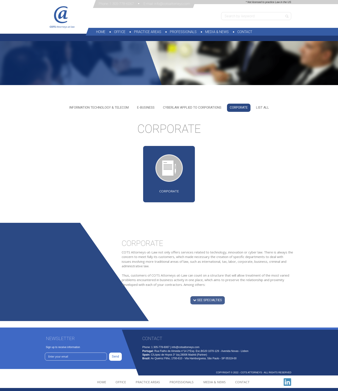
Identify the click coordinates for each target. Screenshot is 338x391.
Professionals (183, 32)
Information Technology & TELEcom (99, 107)
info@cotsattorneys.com (172, 4)
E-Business (146, 107)
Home (100, 32)
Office (119, 32)
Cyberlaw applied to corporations (192, 107)
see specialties (215, 305)
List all (262, 107)
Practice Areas (147, 32)
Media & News (217, 32)
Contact (244, 32)
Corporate (239, 107)
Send (115, 356)
